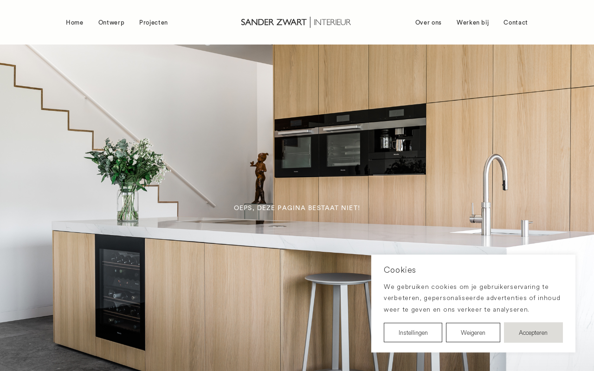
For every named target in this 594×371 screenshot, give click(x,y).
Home (75, 22)
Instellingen (413, 332)
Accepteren (533, 332)
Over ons (428, 22)
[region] (473, 304)
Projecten (153, 22)
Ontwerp (111, 22)
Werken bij (473, 22)
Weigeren (473, 332)
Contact (516, 22)
